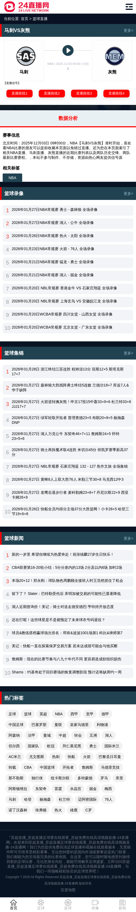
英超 (43, 714)
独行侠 (37, 778)
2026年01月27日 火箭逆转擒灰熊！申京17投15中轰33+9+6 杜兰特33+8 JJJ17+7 (71, 404)
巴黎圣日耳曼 (110, 757)
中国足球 (16, 725)
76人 (108, 799)
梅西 (108, 789)
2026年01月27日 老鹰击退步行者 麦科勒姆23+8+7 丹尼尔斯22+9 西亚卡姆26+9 (70, 494)
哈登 (28, 799)
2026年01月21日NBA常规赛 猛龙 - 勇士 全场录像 (53, 262)
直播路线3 (84, 93)
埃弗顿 (40, 810)
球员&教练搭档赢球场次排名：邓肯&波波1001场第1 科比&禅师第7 (67, 633)
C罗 (89, 810)
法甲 (31, 735)
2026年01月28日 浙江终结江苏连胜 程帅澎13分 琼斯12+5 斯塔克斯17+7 (68, 371)
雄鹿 (73, 810)
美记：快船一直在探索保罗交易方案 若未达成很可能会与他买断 (65, 646)
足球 (12, 714)
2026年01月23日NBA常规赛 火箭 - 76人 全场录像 (53, 249)
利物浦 (102, 725)
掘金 (93, 789)
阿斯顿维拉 (18, 789)
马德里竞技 (110, 767)
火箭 (87, 757)
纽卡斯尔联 (60, 778)
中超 (62, 735)
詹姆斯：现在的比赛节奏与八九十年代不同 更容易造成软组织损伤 (66, 659)
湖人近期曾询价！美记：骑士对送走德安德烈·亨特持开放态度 (63, 607)
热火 (58, 810)
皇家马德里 (79, 725)
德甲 (105, 714)
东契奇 (40, 789)
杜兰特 (64, 799)
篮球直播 (40, 19)
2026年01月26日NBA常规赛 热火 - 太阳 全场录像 (53, 236)
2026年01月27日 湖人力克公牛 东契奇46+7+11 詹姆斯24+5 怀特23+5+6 (65, 436)
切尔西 (14, 746)
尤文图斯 (36, 757)
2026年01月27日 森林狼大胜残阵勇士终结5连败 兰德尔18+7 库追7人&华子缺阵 (70, 387)
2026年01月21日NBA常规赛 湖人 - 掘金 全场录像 (53, 275)
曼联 (58, 725)
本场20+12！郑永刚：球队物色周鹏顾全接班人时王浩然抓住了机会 (67, 580)
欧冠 (51, 746)
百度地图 (68, 890)
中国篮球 (47, 767)
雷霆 (58, 789)
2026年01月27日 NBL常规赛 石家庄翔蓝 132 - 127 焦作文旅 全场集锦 (70, 466)
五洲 (93, 735)
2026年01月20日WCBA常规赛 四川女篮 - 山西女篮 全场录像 (62, 314)
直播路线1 (19, 93)
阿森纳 (14, 735)
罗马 (104, 778)
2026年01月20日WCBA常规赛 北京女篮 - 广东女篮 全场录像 (62, 327)
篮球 (28, 714)
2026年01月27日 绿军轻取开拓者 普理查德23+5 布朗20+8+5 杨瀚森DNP (68, 420)
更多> (128, 30)
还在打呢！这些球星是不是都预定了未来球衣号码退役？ (58, 620)
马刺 (12, 799)
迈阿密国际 (87, 799)
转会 (78, 735)
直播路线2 (52, 93)
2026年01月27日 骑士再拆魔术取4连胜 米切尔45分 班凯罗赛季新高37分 (70, 452)
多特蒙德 (84, 778)
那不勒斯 (16, 778)
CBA (28, 767)
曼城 (47, 735)
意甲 (90, 714)
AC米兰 (15, 757)
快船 (71, 757)
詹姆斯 (87, 767)
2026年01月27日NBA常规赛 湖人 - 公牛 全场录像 (53, 222)
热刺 (56, 757)
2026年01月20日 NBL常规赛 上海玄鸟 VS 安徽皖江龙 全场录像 (64, 301)
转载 (12, 767)
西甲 (74, 714)
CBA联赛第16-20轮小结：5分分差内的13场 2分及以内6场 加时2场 (67, 567)
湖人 (108, 735)
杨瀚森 (45, 799)
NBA (12, 178)
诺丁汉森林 (18, 810)
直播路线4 (116, 93)
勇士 (93, 746)
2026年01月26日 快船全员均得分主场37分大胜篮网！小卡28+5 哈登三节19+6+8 (70, 511)
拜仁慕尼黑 (72, 746)
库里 (119, 778)
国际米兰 (111, 746)
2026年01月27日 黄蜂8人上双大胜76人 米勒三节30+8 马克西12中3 (67, 479)
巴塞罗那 (39, 725)
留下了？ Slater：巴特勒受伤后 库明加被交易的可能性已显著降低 (66, 593)
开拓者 (68, 767)
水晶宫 (75, 789)
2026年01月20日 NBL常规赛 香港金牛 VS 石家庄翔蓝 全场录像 (64, 288)
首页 (24, 19)
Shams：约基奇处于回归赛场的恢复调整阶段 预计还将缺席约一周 (67, 672)
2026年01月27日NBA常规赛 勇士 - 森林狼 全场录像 (55, 209)
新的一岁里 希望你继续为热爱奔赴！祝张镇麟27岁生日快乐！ (63, 554)
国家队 (33, 746)
